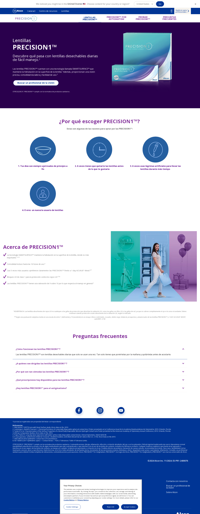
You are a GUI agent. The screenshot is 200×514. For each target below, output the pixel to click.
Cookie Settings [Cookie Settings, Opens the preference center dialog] (72, 507)
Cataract (31, 11)
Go (160, 4)
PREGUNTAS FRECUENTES (169, 18)
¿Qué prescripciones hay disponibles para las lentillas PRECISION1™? (50, 380)
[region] (101, 496)
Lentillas (65, 11)
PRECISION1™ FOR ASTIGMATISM (116, 18)
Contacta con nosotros (177, 481)
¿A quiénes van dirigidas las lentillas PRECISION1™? (41, 363)
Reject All (110, 507)
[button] (144, 4)
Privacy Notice (83, 500)
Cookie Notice (69, 500)
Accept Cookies (129, 507)
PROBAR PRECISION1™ (143, 18)
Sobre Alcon (172, 492)
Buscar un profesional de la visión (35, 83)
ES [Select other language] (171, 11)
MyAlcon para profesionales (181, 11)
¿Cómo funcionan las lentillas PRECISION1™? (38, 349)
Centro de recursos (48, 11)
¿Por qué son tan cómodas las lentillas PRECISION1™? (42, 371)
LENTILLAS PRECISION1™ (90, 18)
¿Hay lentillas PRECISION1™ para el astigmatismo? (41, 388)
